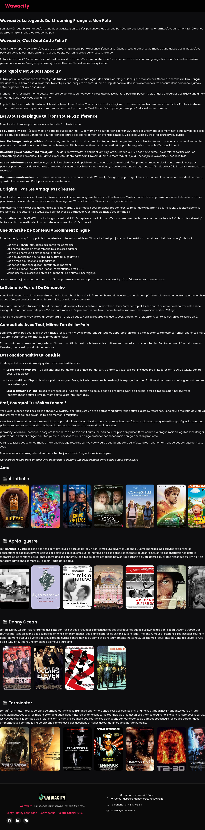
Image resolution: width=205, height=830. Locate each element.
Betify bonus (47, 813)
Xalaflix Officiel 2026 (70, 813)
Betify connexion (26, 813)
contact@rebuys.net (123, 810)
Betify (10, 813)
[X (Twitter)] (26, 821)
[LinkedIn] (18, 821)
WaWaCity (26, 806)
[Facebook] (9, 821)
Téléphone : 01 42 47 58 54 (126, 804)
